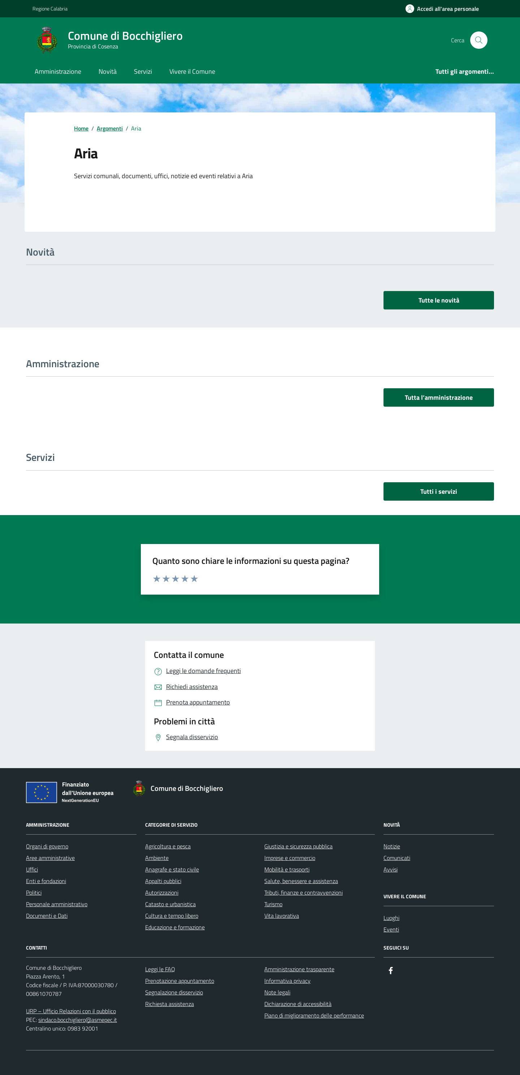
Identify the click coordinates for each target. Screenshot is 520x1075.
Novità (108, 71)
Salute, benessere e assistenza (301, 881)
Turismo (273, 904)
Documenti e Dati (47, 915)
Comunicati (397, 857)
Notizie (392, 846)
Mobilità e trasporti (286, 869)
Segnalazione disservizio (174, 992)
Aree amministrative (50, 857)
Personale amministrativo (56, 904)
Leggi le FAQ (160, 969)
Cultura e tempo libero (171, 915)
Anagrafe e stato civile (172, 869)
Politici (34, 892)
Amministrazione (58, 71)
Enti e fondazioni (46, 881)
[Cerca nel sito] (479, 40)
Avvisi (391, 869)
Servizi (143, 71)
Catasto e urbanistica (170, 904)
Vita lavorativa (281, 915)
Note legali (277, 992)
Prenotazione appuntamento (179, 980)
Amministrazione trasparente (299, 969)
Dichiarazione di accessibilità (298, 1003)
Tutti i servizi (438, 491)
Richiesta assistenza (169, 1003)
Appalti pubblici (163, 881)
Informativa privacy (287, 980)
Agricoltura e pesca (168, 846)
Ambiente (157, 857)
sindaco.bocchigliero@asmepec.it (77, 1019)
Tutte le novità (439, 300)
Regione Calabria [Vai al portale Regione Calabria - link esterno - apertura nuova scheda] (50, 8)
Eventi (391, 929)
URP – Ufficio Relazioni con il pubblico (71, 1011)
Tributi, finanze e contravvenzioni (303, 892)
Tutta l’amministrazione (439, 397)
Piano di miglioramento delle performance (314, 1015)
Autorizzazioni (161, 892)
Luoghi (391, 917)
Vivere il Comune (192, 71)
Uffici (32, 869)
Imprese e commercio (289, 857)
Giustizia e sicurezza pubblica (298, 846)
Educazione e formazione (175, 927)
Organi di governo (47, 846)
